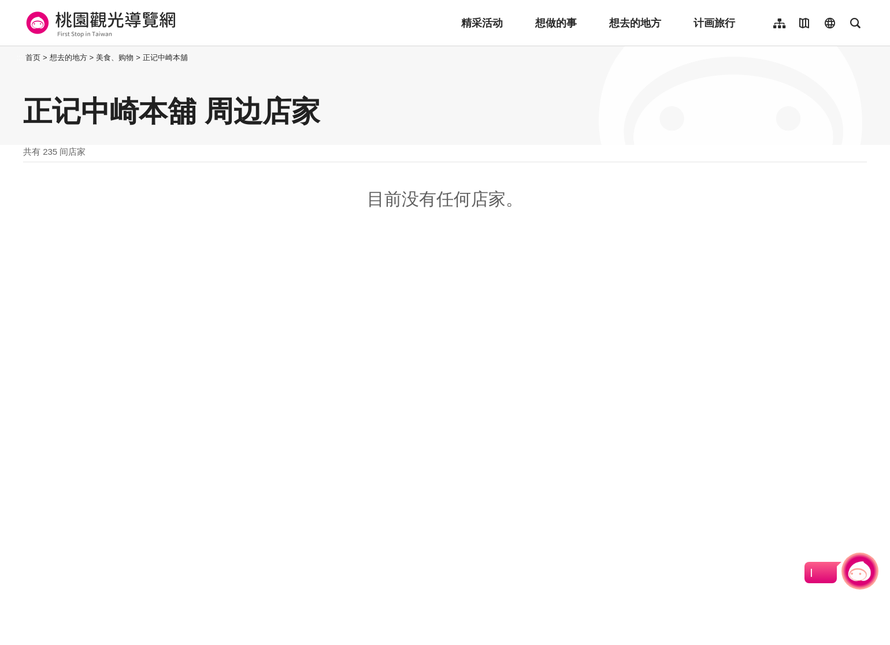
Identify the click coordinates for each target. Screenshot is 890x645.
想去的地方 (635, 23)
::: (20, 57)
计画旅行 (714, 23)
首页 (32, 57)
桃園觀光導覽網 (99, 23)
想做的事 (556, 23)
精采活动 (482, 23)
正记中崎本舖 (165, 57)
